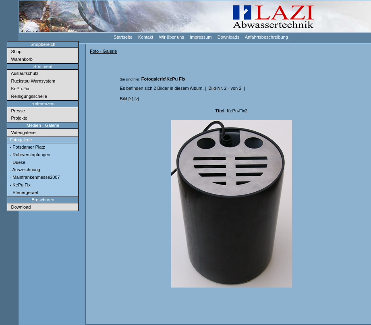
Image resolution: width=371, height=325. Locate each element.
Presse (16, 110)
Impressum (200, 36)
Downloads (228, 36)
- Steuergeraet (23, 192)
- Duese (16, 162)
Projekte (17, 118)
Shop (14, 51)
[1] (131, 99)
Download (19, 207)
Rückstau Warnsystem (31, 81)
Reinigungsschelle (27, 96)
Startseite (122, 36)
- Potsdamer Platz (26, 147)
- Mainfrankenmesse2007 (34, 177)
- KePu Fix (19, 184)
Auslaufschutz (23, 73)
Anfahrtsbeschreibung (266, 36)
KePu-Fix (18, 88)
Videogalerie (21, 132)
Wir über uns (171, 36)
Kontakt (145, 36)
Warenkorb (20, 59)
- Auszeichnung (24, 169)
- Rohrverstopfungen (29, 154)
